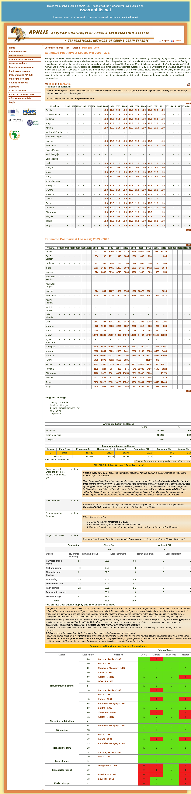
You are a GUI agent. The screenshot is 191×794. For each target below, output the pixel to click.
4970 (156, 360)
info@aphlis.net (130, 17)
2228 (111, 326)
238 (119, 369)
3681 (126, 360)
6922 (164, 369)
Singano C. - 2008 (107, 712)
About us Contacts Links (21, 94)
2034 (141, 295)
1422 (118, 321)
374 (96, 291)
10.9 (106, 110)
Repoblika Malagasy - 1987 (111, 668)
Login (12, 102)
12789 (133, 373)
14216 (133, 335)
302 (104, 263)
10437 (111, 355)
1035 (141, 272)
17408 (164, 382)
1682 (118, 291)
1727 (111, 291)
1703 (134, 291)
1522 (103, 268)
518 (142, 377)
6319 (126, 251)
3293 (103, 295)
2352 (134, 351)
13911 (164, 364)
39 (127, 330)
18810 (156, 382)
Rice (67, 48)
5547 (156, 369)
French (176, 41)
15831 (156, 355)
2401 (126, 351)
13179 (164, 373)
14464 (141, 335)
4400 (118, 295)
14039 (118, 335)
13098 (118, 346)
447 (96, 263)
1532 (126, 268)
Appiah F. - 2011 (106, 677)
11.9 (106, 114)
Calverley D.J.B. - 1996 (109, 659)
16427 (149, 355)
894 (104, 291)
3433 (156, 351)
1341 (111, 321)
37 (112, 330)
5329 (111, 364)
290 (112, 263)
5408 (118, 364)
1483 (118, 268)
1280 (156, 330)
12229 (95, 355)
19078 (149, 346)
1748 (149, 295)
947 (104, 386)
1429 (96, 360)
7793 (126, 355)
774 (96, 272)
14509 (126, 335)
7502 (111, 373)
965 (165, 263)
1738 (126, 291)
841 (134, 386)
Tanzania (75, 48)
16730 (133, 382)
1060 (96, 330)
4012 (111, 360)
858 (127, 386)
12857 (149, 251)
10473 (141, 291)
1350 (118, 377)
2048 (149, 321)
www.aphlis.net (95, 9)
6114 (118, 251)
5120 (96, 373)
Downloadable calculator (21, 67)
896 (150, 263)
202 (157, 326)
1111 (111, 256)
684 (96, 256)
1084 (126, 256)
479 (165, 377)
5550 (103, 364)
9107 (141, 351)
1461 (111, 268)
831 (119, 386)
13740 (95, 335)
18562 (126, 382)
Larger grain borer (18, 63)
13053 (126, 373)
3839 (126, 272)
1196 (156, 268)
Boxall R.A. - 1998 (107, 774)
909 (112, 386)
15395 (141, 373)
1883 (164, 295)
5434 (149, 386)
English (164, 41)
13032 (111, 382)
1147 (96, 321)
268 (150, 326)
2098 (96, 295)
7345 (156, 364)
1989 (103, 326)
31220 (149, 360)
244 (104, 369)
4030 (111, 295)
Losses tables (16, 55)
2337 (126, 326)
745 (157, 263)
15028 (141, 364)
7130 (96, 382)
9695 (164, 291)
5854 (164, 386)
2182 (96, 369)
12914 (149, 364)
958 (165, 272)
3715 (118, 272)
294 (119, 263)
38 (105, 330)
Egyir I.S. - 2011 (106, 779)
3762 (134, 272)
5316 (134, 251)
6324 (141, 386)
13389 (164, 335)
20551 (164, 346)
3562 (118, 360)
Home (12, 48)
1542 (164, 268)
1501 (134, 268)
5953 (134, 364)
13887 (118, 355)
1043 (141, 263)
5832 (96, 364)
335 (165, 256)
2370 (103, 360)
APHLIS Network (17, 90)
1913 (96, 268)
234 (112, 369)
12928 (103, 382)
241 (134, 369)
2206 (164, 321)
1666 (141, 268)
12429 (149, 335)
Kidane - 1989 (105, 699)
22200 (141, 346)
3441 (103, 251)
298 (134, 263)
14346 (156, 346)
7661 (149, 291)
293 (150, 256)
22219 (156, 251)
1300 (96, 386)
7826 (149, 351)
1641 (156, 295)
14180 (118, 382)
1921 (96, 377)
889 (150, 272)
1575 (156, 386)
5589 (126, 364)
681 (104, 377)
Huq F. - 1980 (104, 663)
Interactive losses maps (21, 59)
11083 (141, 369)
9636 (103, 346)
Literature (14, 87)
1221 (126, 377)
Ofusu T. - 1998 (105, 681)
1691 (134, 321)
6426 (149, 369)
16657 (149, 382)
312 (142, 326)
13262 (133, 346)
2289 (111, 351)
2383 (141, 321)
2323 (118, 351)
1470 (126, 321)
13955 (111, 346)
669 (157, 272)
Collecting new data (19, 79)
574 (112, 377)
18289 (103, 335)
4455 (134, 295)
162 (104, 256)
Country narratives (18, 83)
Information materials (20, 98)
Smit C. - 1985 (105, 672)
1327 (156, 321)
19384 (141, 382)
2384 (103, 351)
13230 (149, 373)
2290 (134, 326)
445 (150, 377)
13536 (126, 346)
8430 (164, 351)
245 (127, 369)
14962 (141, 251)
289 (165, 326)
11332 (164, 251)
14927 (118, 373)
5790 (111, 251)
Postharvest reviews (19, 71)
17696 (164, 355)
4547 (126, 295)
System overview (18, 51)
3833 (103, 272)
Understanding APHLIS (21, 75)
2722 (96, 351)
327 (104, 321)
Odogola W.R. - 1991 (108, 765)
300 (142, 256)
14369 (111, 335)
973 (96, 251)
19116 (141, 355)
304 (127, 263)
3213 (111, 272)
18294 (95, 346)
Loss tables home (54, 48)
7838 (134, 355)
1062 (134, 256)
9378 (103, 373)
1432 (149, 268)
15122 (156, 335)
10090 (103, 355)
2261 (118, 326)
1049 (118, 256)
